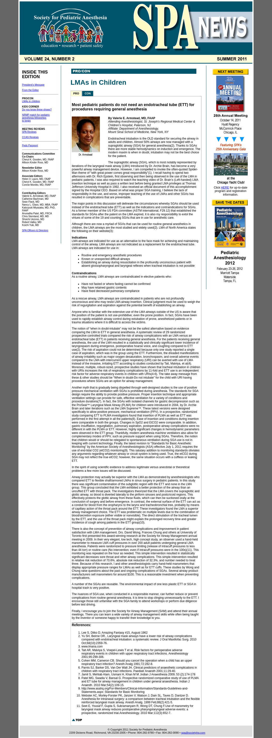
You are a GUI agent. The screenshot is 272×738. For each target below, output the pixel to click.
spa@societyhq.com (193, 732)
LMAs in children (31, 101)
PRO (76, 93)
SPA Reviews (29, 132)
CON (88, 93)
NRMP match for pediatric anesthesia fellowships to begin (36, 118)
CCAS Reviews (30, 137)
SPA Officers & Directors (35, 230)
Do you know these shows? (37, 109)
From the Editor (30, 90)
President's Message (33, 84)
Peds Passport (30, 145)
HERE (225, 187)
